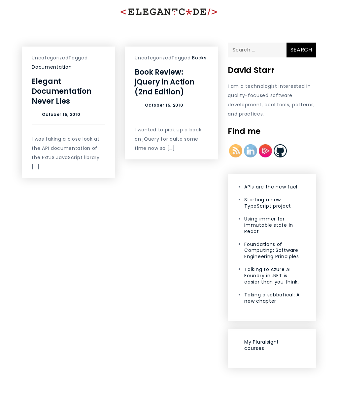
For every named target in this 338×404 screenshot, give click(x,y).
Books (199, 57)
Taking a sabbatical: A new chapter (271, 297)
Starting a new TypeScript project (267, 202)
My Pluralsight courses (261, 345)
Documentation (52, 67)
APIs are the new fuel (270, 187)
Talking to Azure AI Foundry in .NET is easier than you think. (271, 275)
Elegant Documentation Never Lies (61, 91)
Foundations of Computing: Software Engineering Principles (271, 250)
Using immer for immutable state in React (268, 225)
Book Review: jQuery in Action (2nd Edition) (164, 82)
